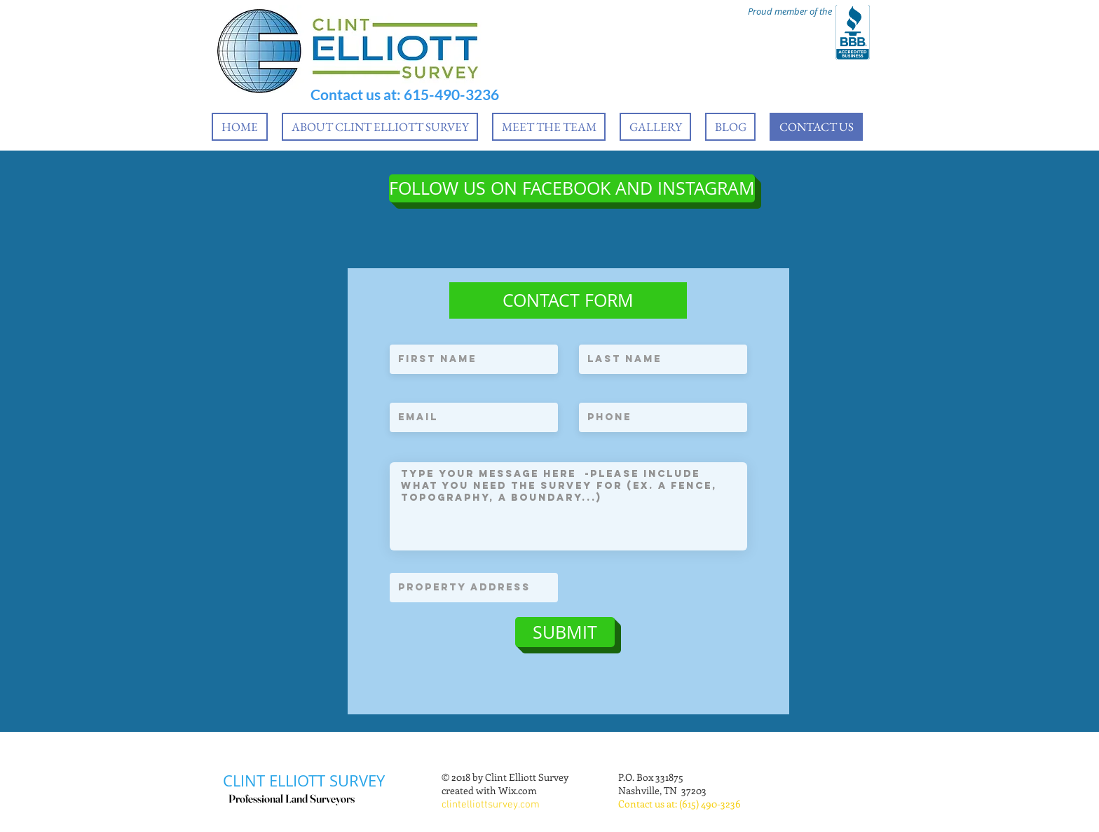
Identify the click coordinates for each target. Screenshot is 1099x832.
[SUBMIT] (565, 632)
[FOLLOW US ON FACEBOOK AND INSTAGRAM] (572, 188)
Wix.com (517, 790)
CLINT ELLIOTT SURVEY (304, 780)
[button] (568, 300)
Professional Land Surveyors (291, 798)
